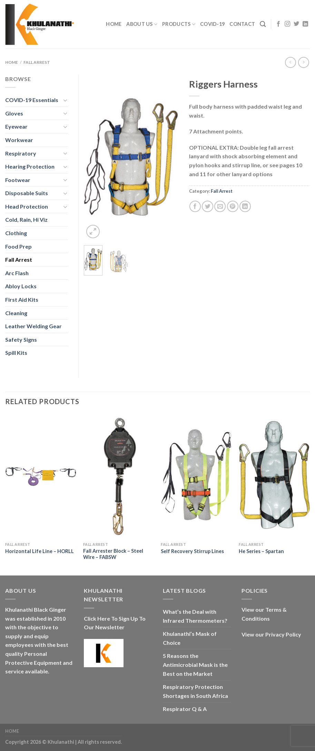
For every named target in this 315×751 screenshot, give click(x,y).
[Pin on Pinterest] (232, 206)
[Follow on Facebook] (278, 24)
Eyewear (16, 126)
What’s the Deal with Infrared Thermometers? (195, 616)
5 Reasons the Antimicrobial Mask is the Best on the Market (195, 664)
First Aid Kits (21, 299)
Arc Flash (17, 273)
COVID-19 (212, 24)
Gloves (14, 113)
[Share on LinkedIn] (245, 206)
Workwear (19, 140)
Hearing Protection (30, 166)
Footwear (17, 180)
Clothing (16, 233)
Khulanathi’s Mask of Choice (190, 638)
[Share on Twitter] (207, 206)
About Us (141, 24)
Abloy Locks (21, 286)
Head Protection (26, 206)
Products (178, 24)
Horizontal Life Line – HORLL (39, 551)
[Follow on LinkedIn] (305, 24)
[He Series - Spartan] (274, 476)
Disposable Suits (26, 193)
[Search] (263, 24)
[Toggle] (65, 100)
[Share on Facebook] (195, 206)
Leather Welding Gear (33, 326)
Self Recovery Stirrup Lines (192, 551)
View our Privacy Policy (271, 634)
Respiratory (20, 153)
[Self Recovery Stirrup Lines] (196, 476)
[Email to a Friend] (220, 206)
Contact (242, 24)
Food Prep (18, 246)
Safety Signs (21, 339)
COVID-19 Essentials (31, 100)
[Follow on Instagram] (287, 24)
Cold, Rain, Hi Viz (26, 219)
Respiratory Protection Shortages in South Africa (195, 691)
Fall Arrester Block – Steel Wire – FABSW (113, 554)
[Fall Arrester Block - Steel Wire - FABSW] (118, 476)
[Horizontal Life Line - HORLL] (40, 476)
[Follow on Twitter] (296, 24)
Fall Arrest (36, 62)
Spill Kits (16, 352)
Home (113, 24)
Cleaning (16, 313)
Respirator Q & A (185, 708)
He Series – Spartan (261, 551)
